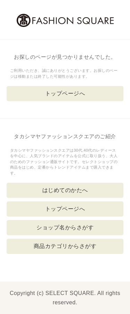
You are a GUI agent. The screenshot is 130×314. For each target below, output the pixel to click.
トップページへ (65, 93)
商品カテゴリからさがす (65, 246)
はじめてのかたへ (65, 190)
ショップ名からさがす (65, 227)
